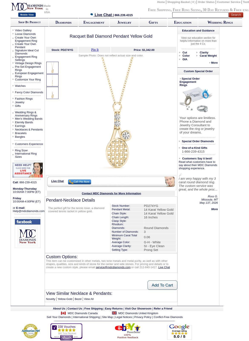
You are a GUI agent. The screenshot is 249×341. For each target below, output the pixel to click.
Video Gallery (23, 30)
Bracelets (21, 133)
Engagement (93, 22)
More (214, 62)
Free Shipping (159, 10)
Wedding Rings (220, 22)
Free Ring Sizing (187, 10)
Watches (20, 85)
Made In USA (47, 9)
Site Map (107, 317)
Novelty (50, 299)
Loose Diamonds (25, 34)
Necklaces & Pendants (29, 129)
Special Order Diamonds (198, 141)
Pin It (95, 50)
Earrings (20, 126)
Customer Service (228, 2)
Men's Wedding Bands (29, 118)
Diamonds (63, 22)
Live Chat (101, 15)
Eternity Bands (24, 122)
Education (182, 22)
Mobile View (27, 14)
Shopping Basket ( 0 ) (181, 2)
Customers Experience (29, 144)
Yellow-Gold (65, 299)
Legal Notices (123, 317)
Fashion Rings (24, 98)
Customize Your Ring (28, 79)
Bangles (20, 136)
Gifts (153, 22)
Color (186, 55)
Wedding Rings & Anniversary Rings (26, 114)
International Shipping (86, 317)
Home (161, 2)
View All (89, 299)
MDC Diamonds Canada (83, 313)
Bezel (78, 299)
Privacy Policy (142, 317)
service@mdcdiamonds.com (113, 267)
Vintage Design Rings (28, 63)
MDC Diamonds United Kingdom (138, 313)
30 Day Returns (216, 10)
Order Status (206, 2)
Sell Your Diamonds (59, 317)
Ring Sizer (21, 150)
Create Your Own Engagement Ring (26, 39)
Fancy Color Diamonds (29, 92)
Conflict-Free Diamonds (168, 317)
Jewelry (124, 22)
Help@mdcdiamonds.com (29, 211)
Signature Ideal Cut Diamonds (27, 52)
